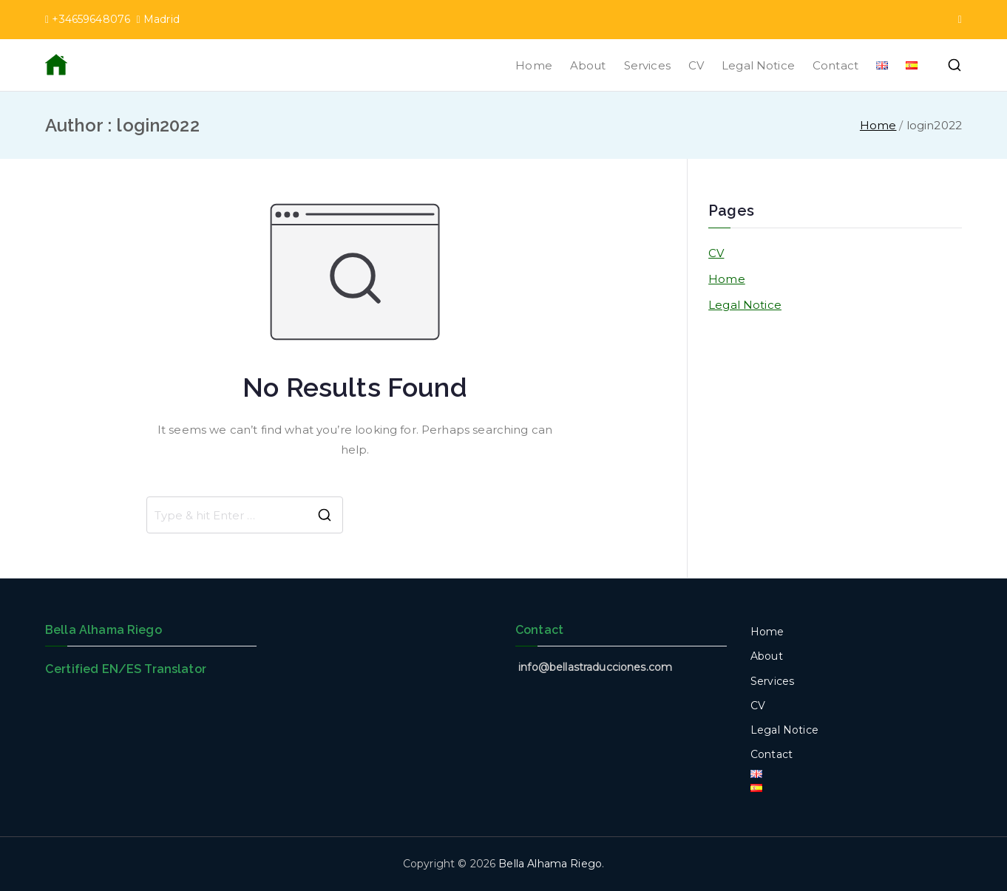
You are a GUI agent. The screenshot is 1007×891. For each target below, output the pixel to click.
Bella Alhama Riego (550, 863)
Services (647, 65)
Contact (835, 65)
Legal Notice (758, 65)
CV (696, 65)
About (588, 65)
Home (533, 65)
